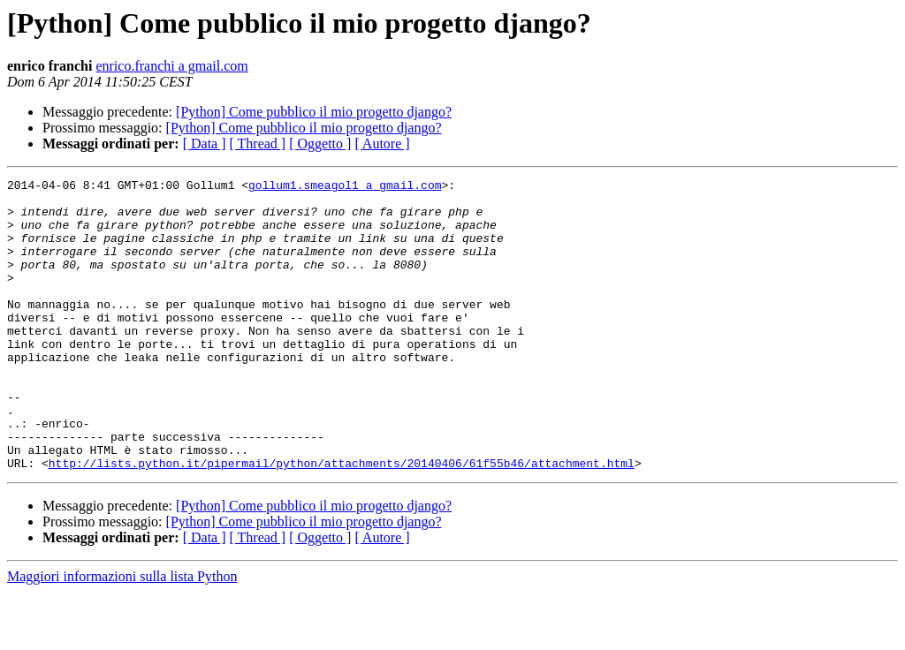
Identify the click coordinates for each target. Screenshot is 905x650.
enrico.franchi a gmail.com (171, 65)
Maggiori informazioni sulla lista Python (122, 634)
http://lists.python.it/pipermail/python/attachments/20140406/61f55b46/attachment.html (342, 521)
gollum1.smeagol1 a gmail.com (344, 187)
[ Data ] (204, 143)
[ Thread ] (258, 143)
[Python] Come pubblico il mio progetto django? (314, 111)
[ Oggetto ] (320, 143)
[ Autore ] (381, 143)
